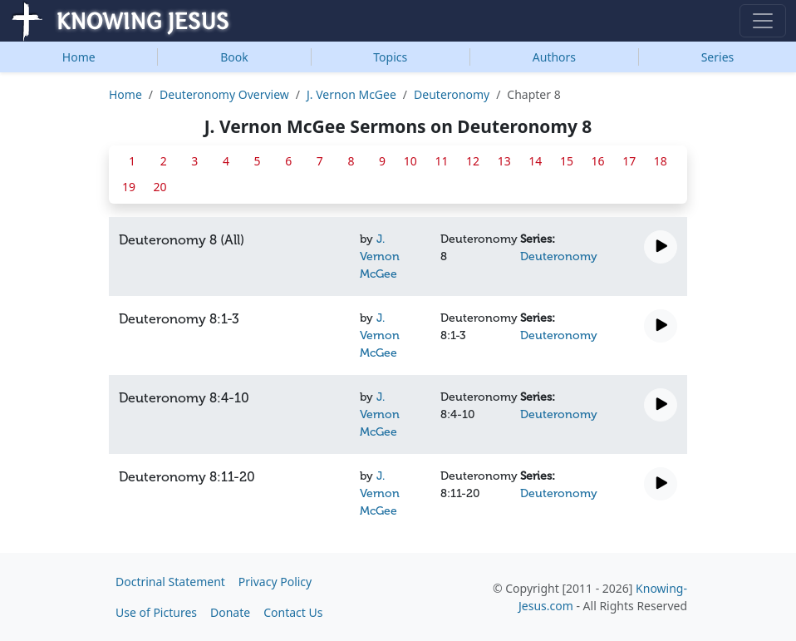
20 (160, 187)
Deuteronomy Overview (224, 94)
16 (598, 161)
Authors (554, 57)
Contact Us (292, 612)
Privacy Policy (275, 581)
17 (629, 161)
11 (441, 161)
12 (472, 161)
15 (566, 161)
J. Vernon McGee (351, 94)
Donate (230, 612)
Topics (390, 57)
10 (410, 161)
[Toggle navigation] (762, 20)
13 (504, 161)
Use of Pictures (156, 612)
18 (660, 161)
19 (128, 187)
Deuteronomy (451, 94)
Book (234, 57)
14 (535, 161)
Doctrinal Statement (170, 581)
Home (79, 57)
